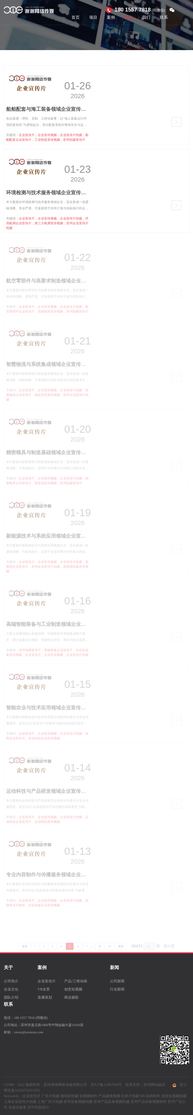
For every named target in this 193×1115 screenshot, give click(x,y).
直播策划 (45, 997)
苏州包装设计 (38, 1107)
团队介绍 (11, 997)
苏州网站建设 (154, 1085)
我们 (146, 17)
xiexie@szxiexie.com (28, 1032)
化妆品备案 (17, 1107)
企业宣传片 (47, 981)
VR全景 (44, 989)
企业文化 (11, 989)
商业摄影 (71, 997)
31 (109, 953)
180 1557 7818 (132, 10)
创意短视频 (73, 989)
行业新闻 (117, 989)
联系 (164, 17)
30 (99, 953)
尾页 (121, 953)
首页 (75, 17)
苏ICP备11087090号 (106, 1085)
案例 (111, 17)
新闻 (128, 17)
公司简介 (11, 981)
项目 (93, 17)
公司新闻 (117, 981)
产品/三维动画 (75, 981)
